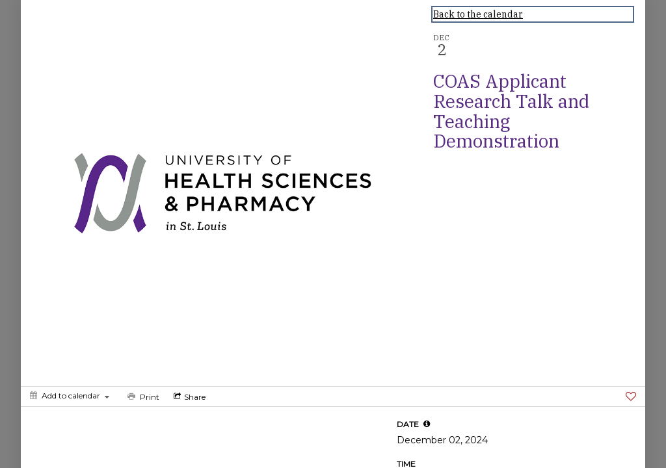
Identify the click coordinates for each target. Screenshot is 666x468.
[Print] (142, 396)
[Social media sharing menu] (188, 396)
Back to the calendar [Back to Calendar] (478, 14)
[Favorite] (631, 396)
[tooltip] (426, 424)
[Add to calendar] (69, 395)
